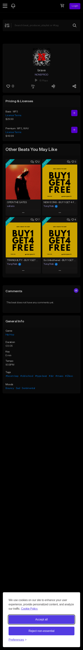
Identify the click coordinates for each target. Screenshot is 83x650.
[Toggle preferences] (18, 639)
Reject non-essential (41, 630)
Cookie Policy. (29, 608)
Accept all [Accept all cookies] (41, 619)
